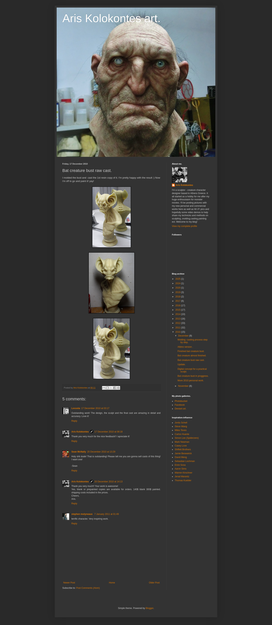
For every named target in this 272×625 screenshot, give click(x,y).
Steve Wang (181, 426)
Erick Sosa (180, 465)
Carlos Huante (182, 434)
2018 (178, 296)
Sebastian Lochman (185, 461)
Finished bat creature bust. (191, 351)
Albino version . (185, 347)
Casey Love (181, 445)
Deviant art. (180, 408)
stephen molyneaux (82, 514)
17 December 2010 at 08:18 (108, 431)
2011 (178, 327)
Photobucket (181, 401)
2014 (178, 314)
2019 (178, 292)
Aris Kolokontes (80, 431)
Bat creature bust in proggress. (193, 376)
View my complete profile (184, 226)
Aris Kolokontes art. (111, 18)
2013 (178, 318)
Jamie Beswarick (183, 453)
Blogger (149, 608)
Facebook (180, 405)
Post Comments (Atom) (88, 588)
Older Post (154, 582)
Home (112, 582)
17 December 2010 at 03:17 (95, 408)
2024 (178, 283)
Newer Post (69, 582)
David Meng (181, 457)
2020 (178, 287)
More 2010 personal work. (191, 380)
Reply (74, 421)
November (183, 386)
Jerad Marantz (182, 476)
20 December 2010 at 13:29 (101, 451)
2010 (178, 332)
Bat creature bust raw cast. (191, 360)
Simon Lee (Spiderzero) (187, 438)
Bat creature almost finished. (192, 355)
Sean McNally (78, 451)
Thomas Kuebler (183, 480)
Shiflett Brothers (183, 449)
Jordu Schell (181, 422)
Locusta (75, 408)
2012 (178, 323)
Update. (181, 364)
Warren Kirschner (183, 472)
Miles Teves (180, 430)
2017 (178, 301)
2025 (178, 279)
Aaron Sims (180, 468)
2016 (178, 305)
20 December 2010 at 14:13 (108, 481)
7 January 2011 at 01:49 (106, 514)
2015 (178, 310)
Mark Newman (182, 442)
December (183, 335)
